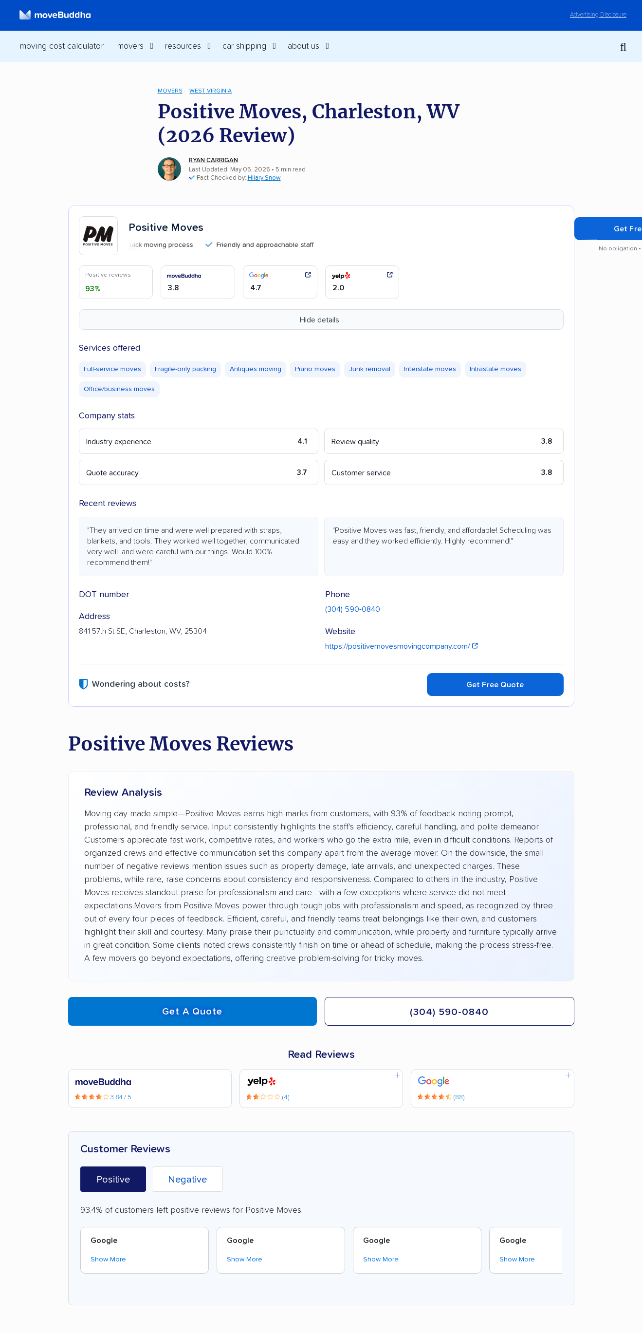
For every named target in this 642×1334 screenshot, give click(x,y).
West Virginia (210, 91)
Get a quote (192, 1011)
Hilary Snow (264, 178)
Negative (187, 1179)
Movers (170, 91)
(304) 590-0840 (352, 609)
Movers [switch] (130, 46)
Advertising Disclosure (598, 15)
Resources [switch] (183, 46)
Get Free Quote (495, 685)
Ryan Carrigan (213, 160)
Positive (113, 1179)
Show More (108, 1259)
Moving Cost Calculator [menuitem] (61, 46)
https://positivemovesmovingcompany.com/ (401, 646)
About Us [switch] (303, 46)
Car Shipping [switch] (244, 46)
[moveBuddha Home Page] (55, 15)
